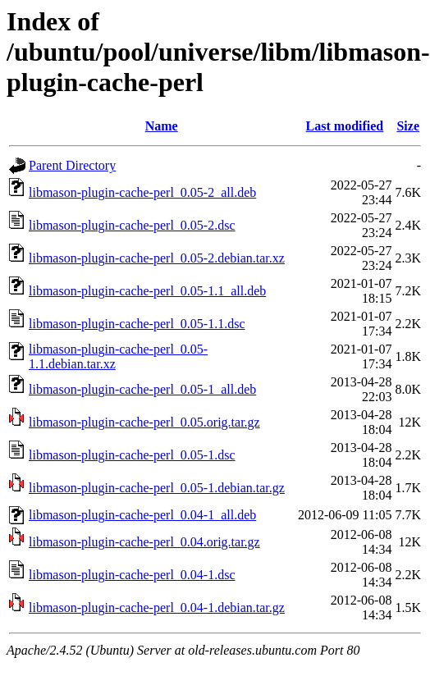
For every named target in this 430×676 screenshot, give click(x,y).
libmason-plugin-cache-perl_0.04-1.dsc (132, 575)
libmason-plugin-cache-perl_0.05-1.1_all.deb (147, 291)
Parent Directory (72, 165)
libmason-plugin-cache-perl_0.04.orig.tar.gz (144, 542)
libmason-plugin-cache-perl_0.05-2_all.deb (142, 192)
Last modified (345, 126)
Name (161, 126)
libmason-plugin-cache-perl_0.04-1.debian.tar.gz (157, 607)
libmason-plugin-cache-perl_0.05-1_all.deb (142, 389)
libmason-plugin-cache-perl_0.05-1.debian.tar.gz (157, 488)
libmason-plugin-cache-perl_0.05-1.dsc (132, 455)
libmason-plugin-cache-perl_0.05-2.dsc (132, 225)
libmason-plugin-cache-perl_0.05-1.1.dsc (137, 324)
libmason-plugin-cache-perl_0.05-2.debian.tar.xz (157, 258)
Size (407, 126)
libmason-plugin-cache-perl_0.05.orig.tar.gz (144, 422)
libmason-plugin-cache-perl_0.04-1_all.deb (142, 515)
